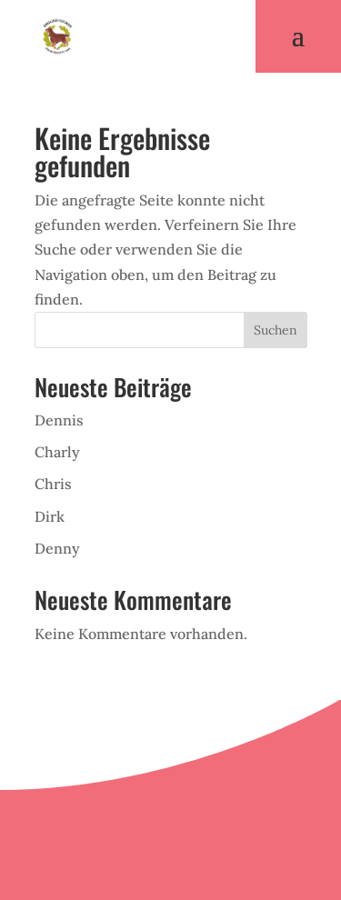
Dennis (59, 420)
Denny (57, 548)
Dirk (50, 516)
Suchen (275, 330)
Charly (57, 452)
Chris (53, 484)
